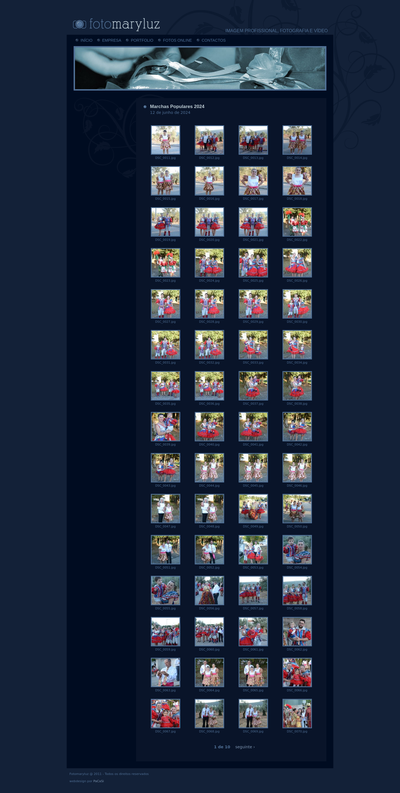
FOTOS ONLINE (177, 40)
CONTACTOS (214, 40)
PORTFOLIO (142, 40)
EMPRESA (111, 40)
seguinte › (245, 747)
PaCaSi (98, 781)
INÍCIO (86, 40)
